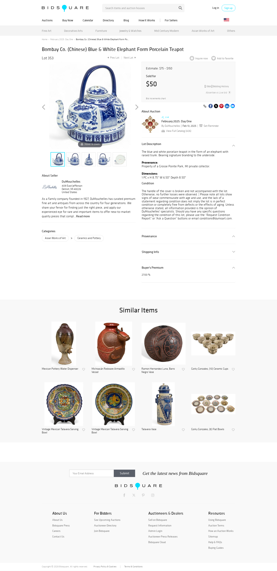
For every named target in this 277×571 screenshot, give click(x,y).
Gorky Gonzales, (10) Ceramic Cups (209, 368)
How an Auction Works (220, 531)
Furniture (101, 31)
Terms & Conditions (133, 566)
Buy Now (67, 20)
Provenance (149, 236)
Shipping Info (150, 252)
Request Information (159, 525)
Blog (126, 20)
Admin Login (155, 531)
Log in (215, 7)
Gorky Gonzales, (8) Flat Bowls (207, 429)
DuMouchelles (71, 181)
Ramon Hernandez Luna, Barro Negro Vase (158, 370)
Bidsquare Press (61, 525)
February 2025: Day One (61, 39)
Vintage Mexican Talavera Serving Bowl (60, 431)
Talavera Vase (149, 429)
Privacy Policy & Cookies (104, 566)
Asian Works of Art (203, 31)
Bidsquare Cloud (157, 542)
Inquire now (201, 58)
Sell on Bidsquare (157, 520)
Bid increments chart (156, 98)
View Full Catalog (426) (176, 131)
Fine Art (46, 31)
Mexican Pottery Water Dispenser (60, 368)
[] (217, 86)
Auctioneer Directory (105, 525)
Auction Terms (216, 525)
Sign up (228, 8)
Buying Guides (216, 547)
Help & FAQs (215, 542)
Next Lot (130, 57)
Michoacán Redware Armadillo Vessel (108, 370)
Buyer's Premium (152, 267)
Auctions (47, 20)
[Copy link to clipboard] (205, 106)
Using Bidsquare (217, 520)
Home (44, 39)
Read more (83, 216)
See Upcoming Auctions (107, 520)
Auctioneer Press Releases (163, 536)
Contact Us (58, 536)
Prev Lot (113, 57)
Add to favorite (225, 58)
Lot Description (151, 144)
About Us (57, 520)
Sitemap (213, 536)
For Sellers (171, 20)
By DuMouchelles (170, 125)
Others (231, 31)
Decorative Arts (73, 31)
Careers (56, 531)
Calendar (88, 20)
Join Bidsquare (102, 531)
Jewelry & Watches (130, 31)
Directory (108, 20)
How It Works (147, 20)
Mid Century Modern (166, 31)
